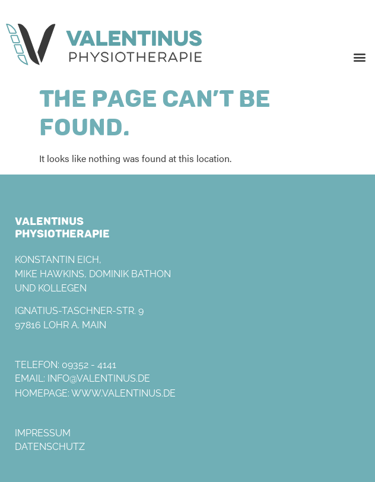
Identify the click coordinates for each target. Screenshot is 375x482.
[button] (359, 56)
